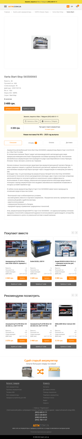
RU (68, 6)
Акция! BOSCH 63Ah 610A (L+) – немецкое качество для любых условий (65, 263)
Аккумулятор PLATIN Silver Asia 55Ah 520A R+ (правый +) (16, 262)
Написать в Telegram (49, 121)
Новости (45, 403)
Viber (38, 2)
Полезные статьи (48, 398)
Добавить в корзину (12, 109)
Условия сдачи (49, 129)
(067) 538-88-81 (41, 415)
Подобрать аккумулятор (51, 395)
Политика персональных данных (41, 432)
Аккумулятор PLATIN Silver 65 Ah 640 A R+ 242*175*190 (40, 325)
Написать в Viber (31, 121)
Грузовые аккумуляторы (14, 389)
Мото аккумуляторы (12, 395)
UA (72, 6)
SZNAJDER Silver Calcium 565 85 (65, 325)
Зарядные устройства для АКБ (16, 398)
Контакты (46, 387)
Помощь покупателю (49, 392)
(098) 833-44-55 (41, 417)
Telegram (44, 2)
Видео (45, 400)
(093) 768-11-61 (41, 420)
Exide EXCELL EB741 (37, 261)
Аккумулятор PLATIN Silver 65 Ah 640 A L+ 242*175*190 (16, 325)
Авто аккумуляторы (12, 387)
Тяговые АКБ (10, 392)
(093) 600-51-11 (41, 412)
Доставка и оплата (49, 389)
